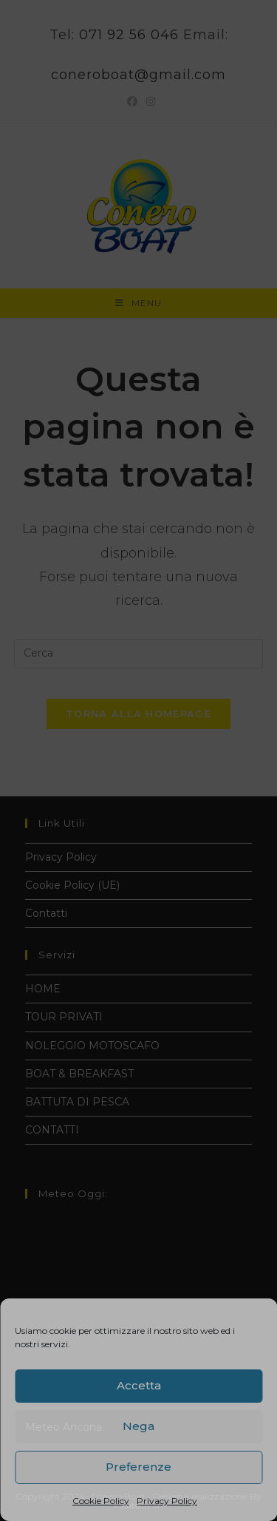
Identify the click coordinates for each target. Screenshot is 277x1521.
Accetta (139, 1385)
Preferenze (138, 1467)
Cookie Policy (100, 1500)
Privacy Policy (167, 1500)
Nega (138, 1426)
